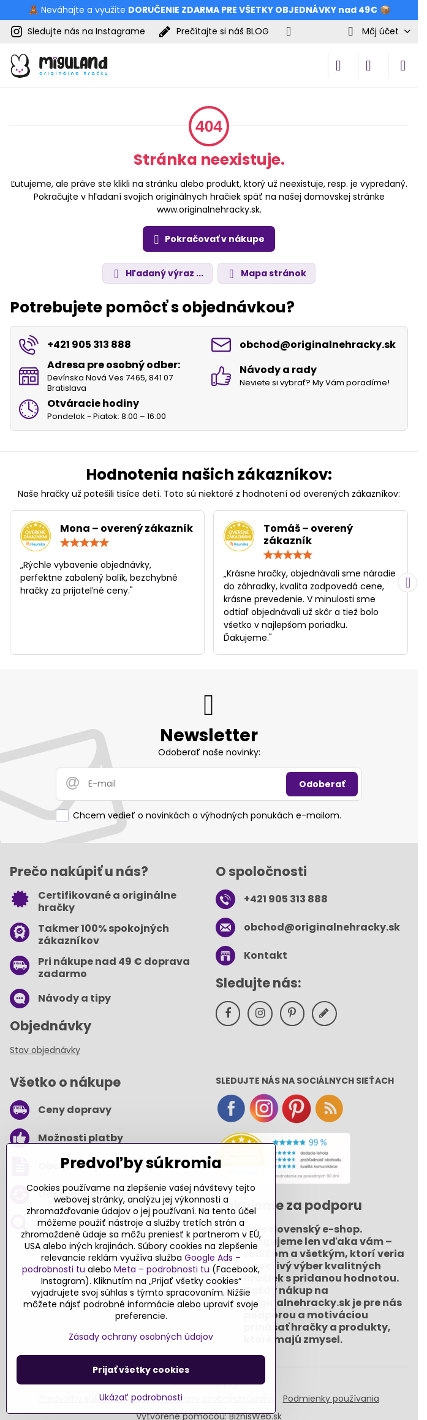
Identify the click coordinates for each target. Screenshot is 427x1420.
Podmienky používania (331, 1398)
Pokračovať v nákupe (207, 239)
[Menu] (403, 65)
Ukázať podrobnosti (141, 1397)
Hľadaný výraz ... (156, 273)
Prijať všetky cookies (141, 1370)
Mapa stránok (265, 273)
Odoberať (322, 784)
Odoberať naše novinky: (209, 752)
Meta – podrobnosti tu (162, 1269)
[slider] (84, 543)
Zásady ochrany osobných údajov (141, 1337)
